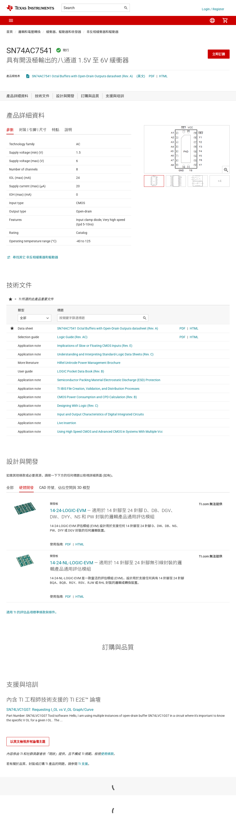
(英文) (140, 76)
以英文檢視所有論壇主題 (27, 741)
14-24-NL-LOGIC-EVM (71, 562)
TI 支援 (83, 764)
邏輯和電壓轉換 (29, 32)
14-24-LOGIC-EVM (68, 510)
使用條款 (107, 754)
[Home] (30, 8)
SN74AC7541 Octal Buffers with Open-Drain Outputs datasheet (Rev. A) (82, 76)
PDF (152, 76)
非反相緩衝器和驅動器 (102, 32)
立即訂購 (218, 54)
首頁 (9, 32)
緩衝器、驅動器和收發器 (63, 32)
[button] (11, 20)
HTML (163, 76)
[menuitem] (212, 20)
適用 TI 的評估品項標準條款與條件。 (32, 612)
